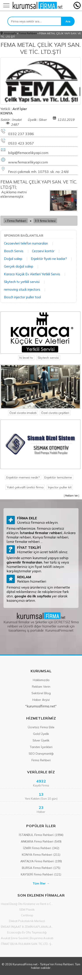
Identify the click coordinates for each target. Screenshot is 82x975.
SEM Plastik (27, 909)
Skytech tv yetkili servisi (22, 282)
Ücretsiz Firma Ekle (41, 727)
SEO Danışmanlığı (41, 754)
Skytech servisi (48, 358)
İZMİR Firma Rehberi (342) (41, 848)
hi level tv (26, 358)
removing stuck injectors (22, 289)
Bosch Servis (13, 251)
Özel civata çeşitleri (55, 413)
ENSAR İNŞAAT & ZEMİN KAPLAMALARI (27, 926)
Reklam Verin (41, 687)
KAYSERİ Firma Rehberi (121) (41, 874)
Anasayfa (10, 33)
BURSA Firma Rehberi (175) (41, 868)
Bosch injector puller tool (22, 297)
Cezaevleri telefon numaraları (26, 243)
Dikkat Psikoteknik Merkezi (27, 921)
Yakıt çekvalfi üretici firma (25, 487)
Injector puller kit (60, 487)
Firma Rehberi (28, 33)
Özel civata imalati (23, 413)
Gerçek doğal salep (18, 266)
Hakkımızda (41, 680)
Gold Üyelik (41, 734)
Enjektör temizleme (58, 477)
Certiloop (27, 915)
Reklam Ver (71, 495)
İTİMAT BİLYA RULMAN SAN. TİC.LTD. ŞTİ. (27, 944)
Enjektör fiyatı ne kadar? (49, 259)
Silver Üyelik (41, 740)
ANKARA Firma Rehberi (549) (41, 841)
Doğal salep (13, 259)
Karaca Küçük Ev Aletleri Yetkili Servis (32, 274)
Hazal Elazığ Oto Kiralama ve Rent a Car (27, 904)
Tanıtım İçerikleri (41, 747)
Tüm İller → (41, 883)
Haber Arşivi (41, 700)
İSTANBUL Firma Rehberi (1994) (41, 835)
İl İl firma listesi (45, 221)
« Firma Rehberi (15, 221)
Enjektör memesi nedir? (23, 477)
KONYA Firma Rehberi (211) (41, 855)
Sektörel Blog (41, 693)
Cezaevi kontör (43, 251)
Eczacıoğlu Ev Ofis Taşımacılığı (27, 932)
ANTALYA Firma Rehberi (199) (41, 861)
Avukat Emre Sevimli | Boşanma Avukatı (27, 938)
